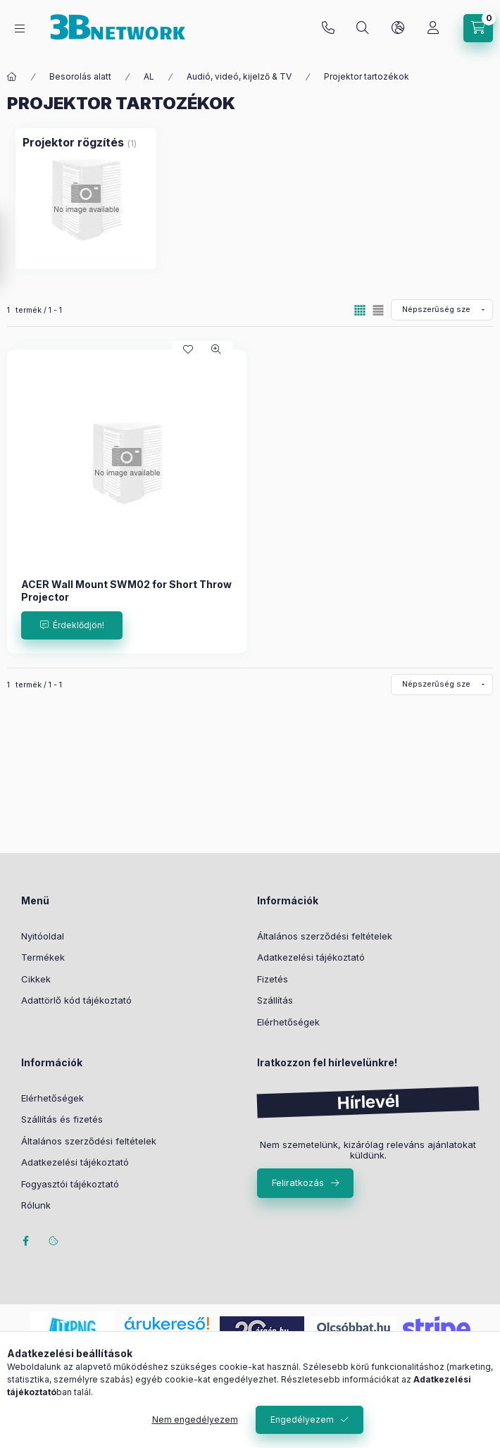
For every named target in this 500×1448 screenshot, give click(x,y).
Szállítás (275, 1000)
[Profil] (433, 28)
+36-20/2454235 (328, 28)
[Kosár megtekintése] (478, 28)
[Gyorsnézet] (216, 349)
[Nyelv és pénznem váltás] (398, 28)
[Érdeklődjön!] (72, 625)
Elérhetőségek (288, 1022)
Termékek (43, 957)
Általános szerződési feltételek (324, 936)
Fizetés (272, 979)
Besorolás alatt (80, 76)
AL (149, 76)
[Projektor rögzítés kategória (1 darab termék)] (85, 198)
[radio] (378, 310)
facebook (25, 1241)
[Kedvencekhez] (188, 349)
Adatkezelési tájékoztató (311, 957)
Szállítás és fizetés (62, 1119)
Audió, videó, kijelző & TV (239, 76)
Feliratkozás (298, 1182)
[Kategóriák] (19, 28)
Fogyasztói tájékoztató (70, 1184)
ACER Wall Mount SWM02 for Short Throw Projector (126, 590)
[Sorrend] (442, 309)
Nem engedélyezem (195, 1419)
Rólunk (36, 1205)
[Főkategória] (12, 76)
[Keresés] (363, 28)
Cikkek (36, 979)
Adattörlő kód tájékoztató (76, 1000)
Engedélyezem (302, 1419)
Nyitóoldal (42, 936)
